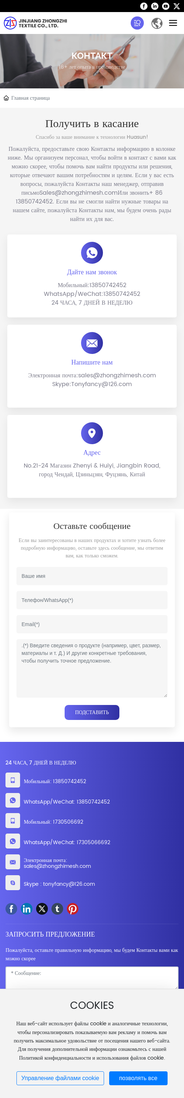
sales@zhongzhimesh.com (117, 375)
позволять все (138, 1078)
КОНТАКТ (92, 56)
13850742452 (107, 285)
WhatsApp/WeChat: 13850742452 (67, 802)
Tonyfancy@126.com (101, 384)
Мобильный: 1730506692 (53, 822)
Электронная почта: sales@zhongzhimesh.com (57, 863)
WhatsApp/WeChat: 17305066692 (67, 842)
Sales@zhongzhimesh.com (78, 193)
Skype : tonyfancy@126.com (59, 884)
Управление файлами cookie (60, 1078)
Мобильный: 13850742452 (55, 781)
